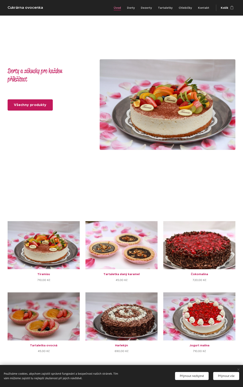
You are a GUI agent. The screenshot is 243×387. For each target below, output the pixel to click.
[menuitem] (118, 8)
